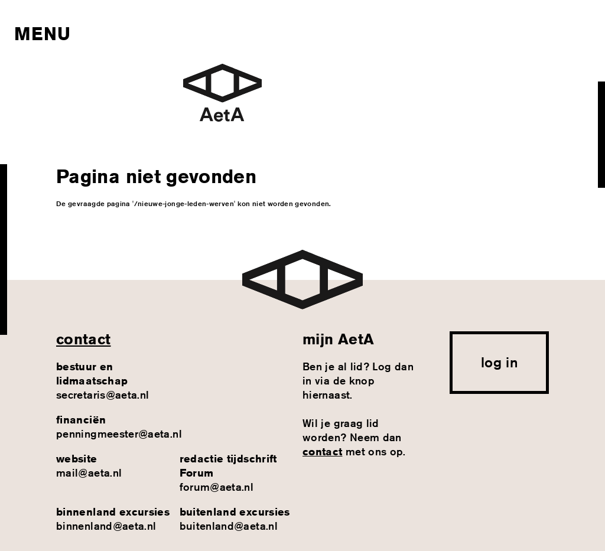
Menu (42, 33)
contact (83, 339)
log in (499, 362)
